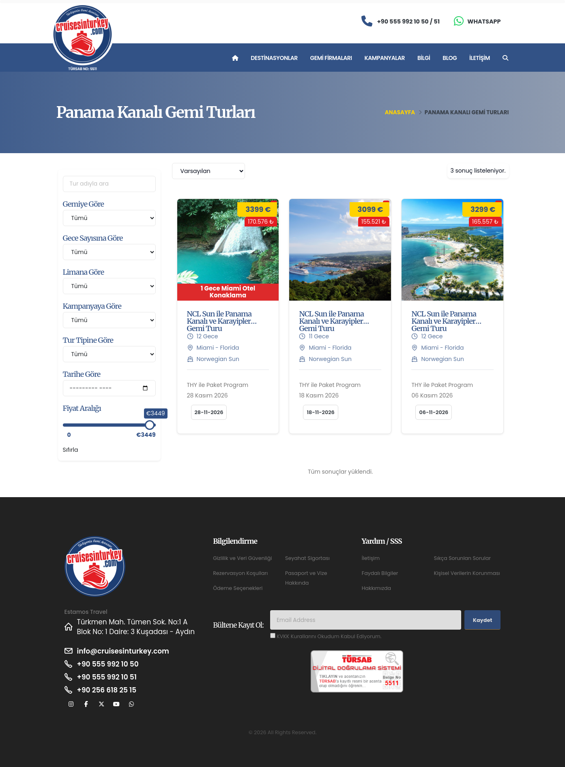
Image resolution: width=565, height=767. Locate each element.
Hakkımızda (376, 588)
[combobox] (208, 171)
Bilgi (423, 58)
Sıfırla (70, 450)
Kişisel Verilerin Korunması (467, 573)
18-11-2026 (320, 412)
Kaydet (482, 620)
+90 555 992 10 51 (107, 677)
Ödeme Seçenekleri (237, 588)
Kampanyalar (385, 58)
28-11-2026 (209, 412)
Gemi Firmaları (331, 58)
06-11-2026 (433, 412)
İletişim (479, 58)
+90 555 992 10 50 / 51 (408, 21)
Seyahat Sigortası (307, 558)
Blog (450, 58)
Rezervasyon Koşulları (240, 573)
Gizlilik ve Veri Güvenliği (242, 558)
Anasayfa (400, 112)
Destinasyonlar (274, 58)
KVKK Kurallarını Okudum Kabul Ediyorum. (329, 636)
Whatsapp (484, 21)
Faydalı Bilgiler (380, 573)
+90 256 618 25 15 (107, 690)
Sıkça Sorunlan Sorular (462, 558)
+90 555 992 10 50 (108, 664)
